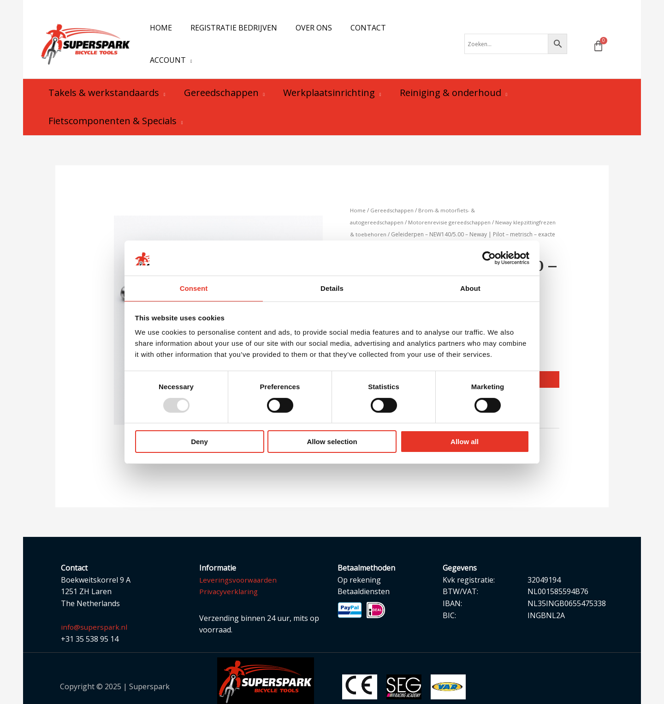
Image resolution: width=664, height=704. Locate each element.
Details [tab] (332, 288)
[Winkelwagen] (598, 37)
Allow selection (332, 442)
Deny (199, 442)
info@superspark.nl (95, 610)
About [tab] (470, 288)
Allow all (465, 442)
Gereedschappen (393, 193)
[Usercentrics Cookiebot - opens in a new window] (489, 258)
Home (358, 193)
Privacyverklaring (229, 575)
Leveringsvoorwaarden (239, 563)
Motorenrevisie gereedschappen (454, 205)
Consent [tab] (194, 288)
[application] (427, 35)
